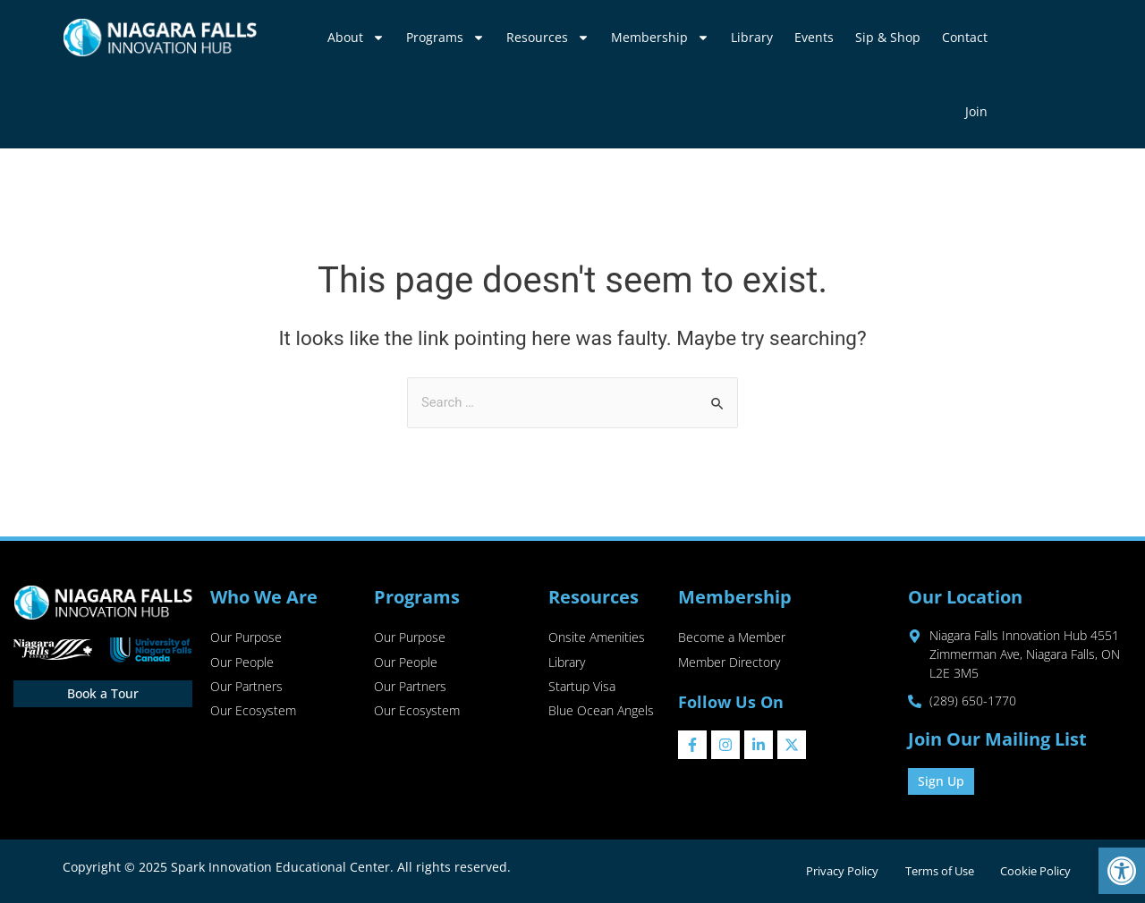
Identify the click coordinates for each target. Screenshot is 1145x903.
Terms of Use (936, 871)
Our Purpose (246, 637)
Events (814, 37)
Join (976, 111)
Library (752, 37)
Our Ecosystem (253, 713)
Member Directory (729, 662)
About (356, 37)
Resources (547, 37)
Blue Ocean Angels (601, 713)
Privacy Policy (837, 871)
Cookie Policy (1034, 871)
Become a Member (731, 637)
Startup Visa (581, 687)
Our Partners (246, 687)
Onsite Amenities (596, 637)
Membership (660, 37)
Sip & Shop (887, 37)
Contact (965, 37)
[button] (1121, 871)
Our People (242, 662)
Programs (445, 37)
